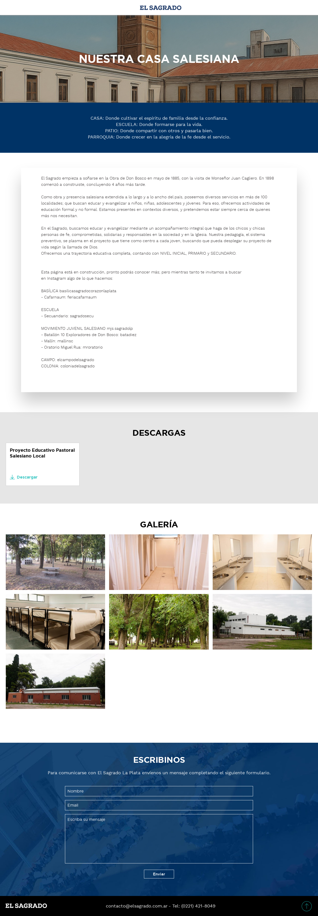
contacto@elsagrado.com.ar (137, 906)
